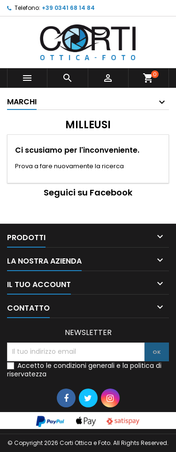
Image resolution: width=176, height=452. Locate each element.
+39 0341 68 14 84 (68, 8)
